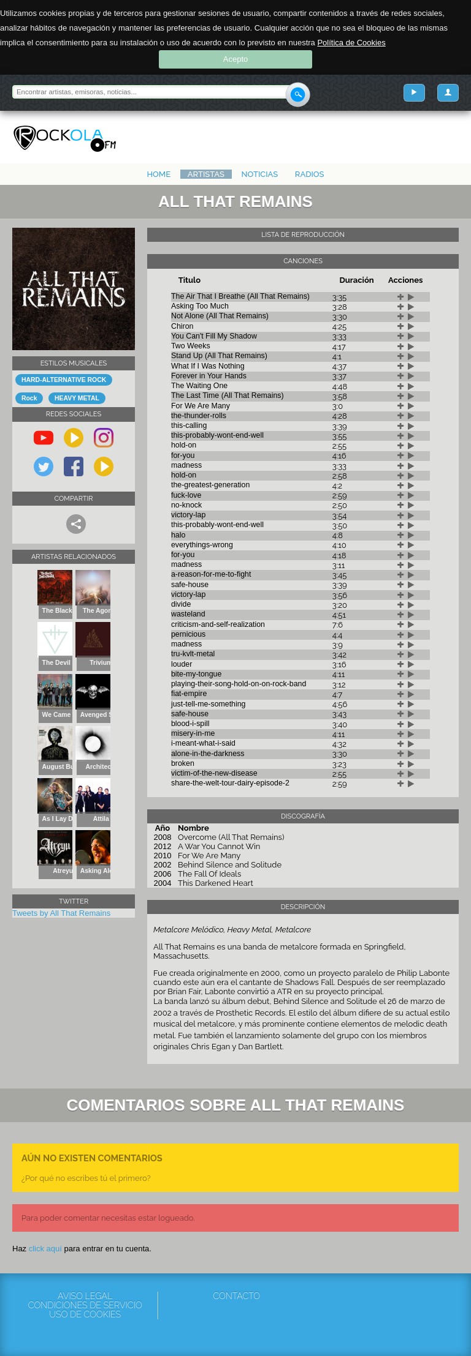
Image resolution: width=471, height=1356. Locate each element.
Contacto (236, 1296)
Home (158, 174)
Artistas (206, 174)
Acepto (235, 59)
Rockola (64, 139)
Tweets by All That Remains (61, 913)
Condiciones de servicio (85, 1305)
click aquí (45, 1248)
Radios (309, 174)
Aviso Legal (85, 1296)
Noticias (260, 174)
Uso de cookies (85, 1314)
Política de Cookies (351, 42)
